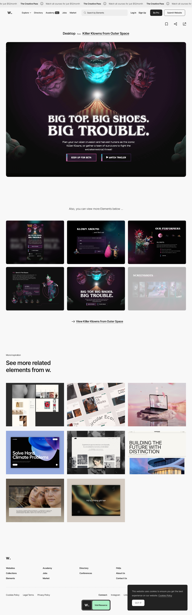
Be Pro (156, 12)
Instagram (115, 595)
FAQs (118, 568)
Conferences (86, 573)
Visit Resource (101, 605)
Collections (11, 573)
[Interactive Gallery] (157, 288)
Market (73, 12)
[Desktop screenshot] (35, 404)
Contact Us (121, 578)
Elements (10, 578)
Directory (38, 12)
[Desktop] (96, 404)
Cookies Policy (12, 595)
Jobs (64, 12)
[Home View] (96, 500)
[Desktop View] (35, 452)
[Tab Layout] (157, 242)
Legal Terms (28, 595)
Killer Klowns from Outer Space (105, 33)
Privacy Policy (44, 595)
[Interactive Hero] (96, 288)
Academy (52, 12)
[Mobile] (35, 242)
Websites (10, 568)
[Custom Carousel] (35, 288)
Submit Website (174, 12)
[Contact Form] (96, 242)
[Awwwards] (10, 13)
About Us (120, 573)
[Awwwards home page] (86, 605)
